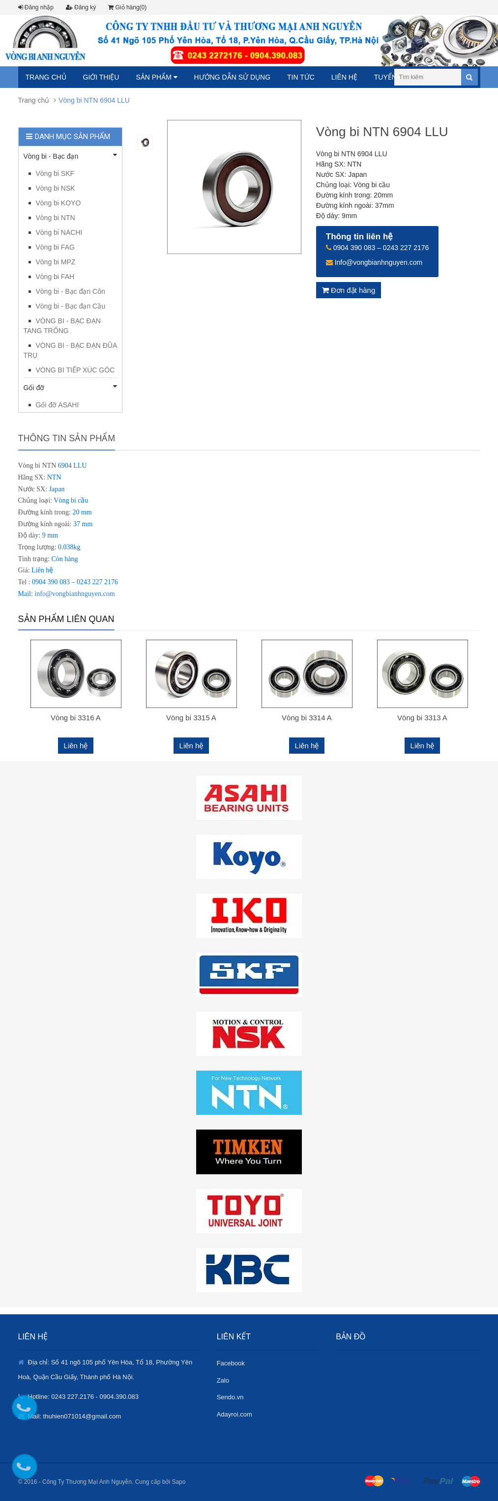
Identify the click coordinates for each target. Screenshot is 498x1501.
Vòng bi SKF (55, 173)
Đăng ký (81, 7)
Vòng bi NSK (55, 188)
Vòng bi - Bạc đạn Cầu (71, 306)
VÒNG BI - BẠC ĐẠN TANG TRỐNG (62, 326)
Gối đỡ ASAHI (57, 405)
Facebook (231, 1363)
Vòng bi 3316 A (76, 717)
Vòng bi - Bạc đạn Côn (70, 291)
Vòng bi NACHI (59, 232)
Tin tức (301, 77)
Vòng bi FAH (55, 277)
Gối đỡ (70, 387)
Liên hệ (344, 77)
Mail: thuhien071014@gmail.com (74, 1416)
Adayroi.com (234, 1414)
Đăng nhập (36, 7)
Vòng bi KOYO (58, 203)
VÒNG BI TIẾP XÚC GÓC (75, 370)
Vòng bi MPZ (56, 262)
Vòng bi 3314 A (307, 717)
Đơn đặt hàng (349, 290)
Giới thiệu (101, 77)
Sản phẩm (156, 77)
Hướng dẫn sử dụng (232, 77)
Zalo (223, 1380)
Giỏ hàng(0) (127, 7)
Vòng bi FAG (55, 247)
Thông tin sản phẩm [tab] (67, 438)
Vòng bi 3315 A (191, 717)
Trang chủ (46, 77)
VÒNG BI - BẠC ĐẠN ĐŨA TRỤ (70, 350)
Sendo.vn (230, 1397)
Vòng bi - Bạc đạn (70, 155)
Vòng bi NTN (55, 218)
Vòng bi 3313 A (422, 717)
